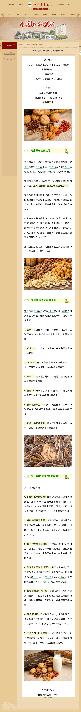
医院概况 (18, 14)
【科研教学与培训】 (61, 4)
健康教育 (45, 14)
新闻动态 (36, 14)
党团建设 (72, 14)
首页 (9, 14)
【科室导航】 (21, 4)
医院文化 (54, 14)
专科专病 (30, 44)
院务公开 (27, 14)
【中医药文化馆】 (11, 4)
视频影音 (63, 14)
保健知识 (9, 52)
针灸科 (35, 44)
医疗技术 (9, 59)
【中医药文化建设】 (70, 4)
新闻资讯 (9, 56)
